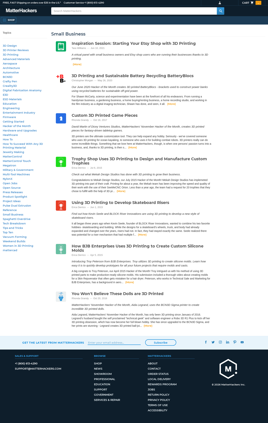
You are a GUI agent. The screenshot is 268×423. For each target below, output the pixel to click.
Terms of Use (158, 405)
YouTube (242, 342)
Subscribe (161, 342)
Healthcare (10, 135)
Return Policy (158, 394)
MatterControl (12, 156)
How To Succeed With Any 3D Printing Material (23, 145)
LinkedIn (227, 342)
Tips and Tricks (13, 228)
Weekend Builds (14, 241)
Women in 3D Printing (18, 245)
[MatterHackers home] (21, 11)
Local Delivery (159, 379)
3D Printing (10, 54)
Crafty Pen (10, 81)
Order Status (158, 374)
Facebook (205, 342)
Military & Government (18, 170)
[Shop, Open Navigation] (8, 20)
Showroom (103, 374)
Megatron (9, 165)
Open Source (12, 187)
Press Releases (13, 192)
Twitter (213, 342)
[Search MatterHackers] (220, 11)
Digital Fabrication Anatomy (22, 90)
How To (8, 139)
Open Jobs (10, 183)
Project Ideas (11, 201)
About (152, 363)
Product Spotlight (15, 196)
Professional (104, 379)
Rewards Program (162, 384)
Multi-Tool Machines (16, 174)
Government (103, 394)
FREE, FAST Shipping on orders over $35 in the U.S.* (32, 2)
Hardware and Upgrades (20, 130)
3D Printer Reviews (16, 50)
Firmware (9, 117)
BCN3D (7, 77)
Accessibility (157, 410)
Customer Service (74, 2)
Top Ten (8, 232)
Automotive (11, 72)
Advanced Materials (16, 59)
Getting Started (13, 121)
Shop (98, 363)
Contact (154, 368)
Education (10, 103)
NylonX (7, 179)
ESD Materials (12, 99)
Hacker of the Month (17, 126)
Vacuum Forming (15, 237)
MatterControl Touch (17, 161)
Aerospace (10, 63)
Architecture (11, 68)
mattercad (10, 250)
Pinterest (235, 342)
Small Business (13, 214)
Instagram (220, 342)
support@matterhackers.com (38, 368)
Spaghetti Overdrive (17, 219)
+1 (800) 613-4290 (94, 2)
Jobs (151, 389)
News (98, 368)
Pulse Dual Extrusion (17, 205)
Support (100, 389)
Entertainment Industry (19, 112)
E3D (5, 94)
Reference (10, 210)
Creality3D (10, 86)
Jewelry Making (13, 152)
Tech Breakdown (14, 223)
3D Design (10, 45)
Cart (251, 3)
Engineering (11, 108)
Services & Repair (107, 400)
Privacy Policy (159, 400)
